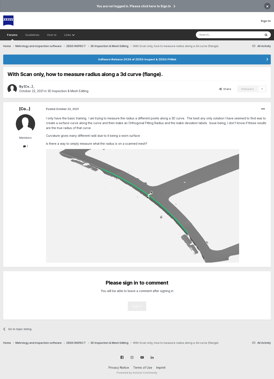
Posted (62, 109)
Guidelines (32, 35)
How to (52, 35)
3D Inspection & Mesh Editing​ (68, 91)
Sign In (266, 21)
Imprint (160, 367)
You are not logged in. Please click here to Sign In (134, 6)
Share (225, 89)
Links (69, 35)
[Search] (218, 34)
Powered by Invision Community (137, 372)
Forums (12, 36)
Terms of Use (142, 367)
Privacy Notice (119, 367)
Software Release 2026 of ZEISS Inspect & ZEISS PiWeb (137, 59)
